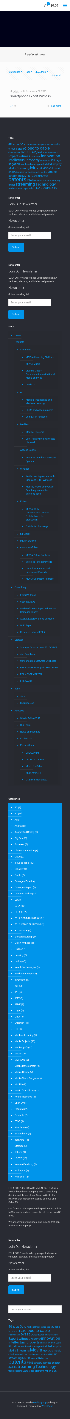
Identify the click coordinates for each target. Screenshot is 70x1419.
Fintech (24, 501)
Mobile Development (25, 1065)
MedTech (25, 424)
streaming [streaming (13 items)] (25, 184)
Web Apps (20, 1170)
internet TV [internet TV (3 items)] (45, 160)
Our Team (25, 725)
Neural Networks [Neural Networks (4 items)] (39, 176)
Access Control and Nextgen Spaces (41, 459)
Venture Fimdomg (24, 1164)
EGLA (17, 905)
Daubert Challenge (24, 893)
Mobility (19, 1084)
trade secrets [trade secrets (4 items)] (15, 188)
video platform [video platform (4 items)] (36, 188)
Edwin (18, 899)
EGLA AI (19, 912)
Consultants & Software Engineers (38, 660)
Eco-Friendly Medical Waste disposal (40, 440)
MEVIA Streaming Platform (40, 357)
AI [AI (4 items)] (25, 144)
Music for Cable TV (25, 1090)
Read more (55, 105)
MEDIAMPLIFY (33, 773)
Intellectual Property (25, 973)
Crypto (18, 875)
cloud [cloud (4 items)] (21, 148)
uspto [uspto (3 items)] (25, 188)
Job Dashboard (28, 654)
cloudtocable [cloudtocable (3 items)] (14, 152)
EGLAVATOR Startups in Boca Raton (39, 667)
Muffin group (39, 1402)
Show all (55, 75)
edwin (16, 91)
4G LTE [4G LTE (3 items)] (16, 144)
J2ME (18, 1004)
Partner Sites (27, 745)
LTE (16, 1029)
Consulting (20, 587)
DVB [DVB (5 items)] (23, 152)
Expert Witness (28, 595)
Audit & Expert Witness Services (37, 618)
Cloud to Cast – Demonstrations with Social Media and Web (40, 374)
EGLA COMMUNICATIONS (28, 918)
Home (18, 335)
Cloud (18, 856)
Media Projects (22, 1041)
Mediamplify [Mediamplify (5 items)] (54, 164)
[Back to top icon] (35, 1399)
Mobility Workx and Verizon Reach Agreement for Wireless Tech (40, 490)
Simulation (20, 1127)
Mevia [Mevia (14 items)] (36, 167)
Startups (19, 639)
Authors (42, 71)
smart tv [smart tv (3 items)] (38, 180)
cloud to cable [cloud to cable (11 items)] (37, 148)
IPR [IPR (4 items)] (53, 160)
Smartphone (21, 1133)
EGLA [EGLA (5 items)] (30, 152)
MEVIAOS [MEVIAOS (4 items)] (48, 168)
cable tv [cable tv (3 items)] (50, 144)
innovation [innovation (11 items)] (50, 156)
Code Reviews (27, 601)
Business (19, 844)
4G (16, 807)
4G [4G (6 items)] (10, 144)
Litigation (19, 1022)
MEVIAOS (25, 534)
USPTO (18, 1158)
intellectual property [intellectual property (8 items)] (24, 160)
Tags (29, 71)
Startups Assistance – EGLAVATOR (38, 647)
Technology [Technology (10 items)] (45, 184)
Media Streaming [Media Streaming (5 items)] (18, 168)
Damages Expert (23, 881)
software (19, 1139)
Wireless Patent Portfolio (39, 561)
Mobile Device (22, 1072)
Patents (19, 1109)
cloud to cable (22, 862)
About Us (19, 710)
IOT (16, 985)
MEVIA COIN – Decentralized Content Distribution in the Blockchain (37, 514)
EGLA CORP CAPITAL (31, 674)
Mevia (18, 1053)
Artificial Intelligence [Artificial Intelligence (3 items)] (36, 144)
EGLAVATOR (26, 681)
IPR (16, 992)
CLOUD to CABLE (35, 759)
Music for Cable (34, 766)
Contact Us (26, 738)
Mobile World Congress (27, 1078)
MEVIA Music (33, 364)
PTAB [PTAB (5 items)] (30, 180)
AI (21, 392)
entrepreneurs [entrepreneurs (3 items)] (51, 152)
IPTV (17, 998)
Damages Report (23, 887)
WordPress (47, 1406)
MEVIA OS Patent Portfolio (40, 578)
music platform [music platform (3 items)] (41, 172)
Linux (17, 1016)
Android (19, 825)
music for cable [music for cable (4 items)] (25, 172)
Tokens (18, 1152)
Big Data (19, 838)
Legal (17, 1010)
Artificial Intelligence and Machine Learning (39, 401)
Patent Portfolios (29, 547)
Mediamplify (21, 1047)
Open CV (19, 1102)
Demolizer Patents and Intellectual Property (38, 570)
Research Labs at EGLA (32, 632)
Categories (16, 71)
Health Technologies (25, 967)
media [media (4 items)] (42, 164)
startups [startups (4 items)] (47, 180)
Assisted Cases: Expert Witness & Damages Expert (38, 610)
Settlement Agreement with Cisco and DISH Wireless (40, 478)
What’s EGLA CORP (30, 718)
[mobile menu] (65, 5)
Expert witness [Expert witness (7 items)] (19, 156)
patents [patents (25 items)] (17, 179)
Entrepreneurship (23, 936)
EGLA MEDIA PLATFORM (28, 924)
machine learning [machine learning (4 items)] (30, 164)
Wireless (24, 468)
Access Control (28, 450)
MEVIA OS (20, 1059)
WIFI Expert (26, 625)
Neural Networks (23, 1096)
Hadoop (19, 961)
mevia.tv (30, 384)
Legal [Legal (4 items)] (58, 160)
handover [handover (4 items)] (36, 156)
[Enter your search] (35, 1309)
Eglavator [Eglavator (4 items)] (39, 152)
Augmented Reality (24, 832)
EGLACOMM (32, 752)
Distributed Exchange (37, 526)
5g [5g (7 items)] (22, 144)
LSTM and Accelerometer (39, 410)
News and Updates (30, 731)
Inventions (20, 979)
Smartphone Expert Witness (30, 96)
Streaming (25, 349)
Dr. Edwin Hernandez (36, 779)
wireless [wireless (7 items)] (50, 188)
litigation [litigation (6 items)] (14, 164)
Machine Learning (24, 1035)
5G (16, 813)
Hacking (19, 955)
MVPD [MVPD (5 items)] (26, 176)
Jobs (17, 688)
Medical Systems (35, 432)
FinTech (19, 949)
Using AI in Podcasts (37, 416)
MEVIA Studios (28, 540)
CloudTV (19, 869)
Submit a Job (27, 703)
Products (19, 342)
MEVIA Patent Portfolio (38, 555)
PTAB (17, 1121)
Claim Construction (25, 850)
